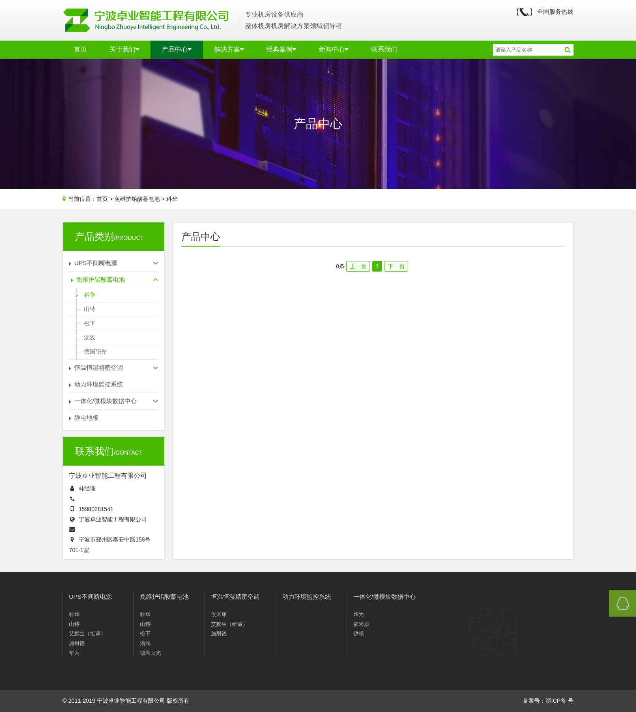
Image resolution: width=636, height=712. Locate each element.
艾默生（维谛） (87, 635)
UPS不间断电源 (90, 598)
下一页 (396, 266)
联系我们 (384, 49)
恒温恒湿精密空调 (235, 608)
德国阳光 (95, 351)
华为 (74, 655)
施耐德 (77, 645)
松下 (89, 323)
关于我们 (124, 49)
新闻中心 (333, 49)
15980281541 (96, 509)
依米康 (219, 626)
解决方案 (229, 49)
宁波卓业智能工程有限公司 (113, 519)
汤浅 (89, 337)
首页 (80, 49)
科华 (172, 199)
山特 (89, 309)
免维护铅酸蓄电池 (137, 199)
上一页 (358, 266)
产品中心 (176, 49)
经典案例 (281, 49)
